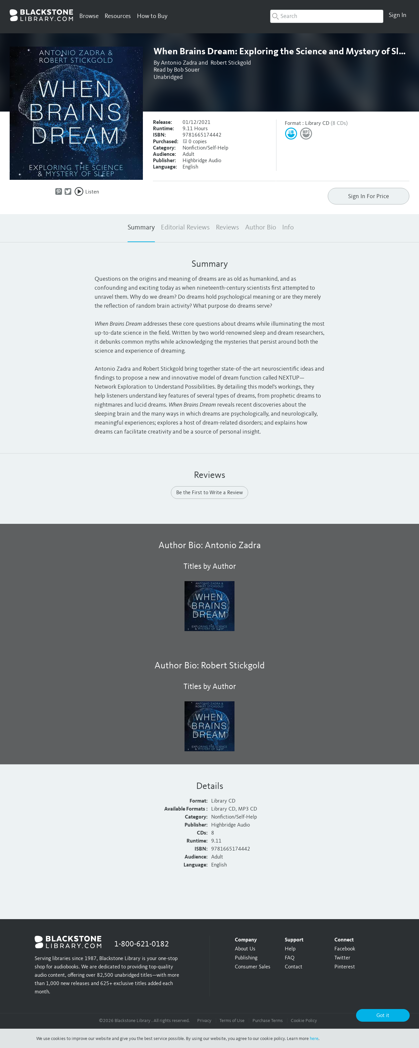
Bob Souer (187, 70)
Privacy (204, 1020)
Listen (92, 192)
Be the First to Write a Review (209, 493)
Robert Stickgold (230, 63)
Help (290, 949)
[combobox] (326, 16)
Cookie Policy (304, 1020)
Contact (293, 967)
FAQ (289, 958)
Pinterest (344, 967)
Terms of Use (231, 1020)
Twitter (342, 958)
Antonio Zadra (179, 63)
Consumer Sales (252, 967)
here (314, 1038)
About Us (245, 949)
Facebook (344, 949)
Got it (382, 1015)
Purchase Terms (267, 1020)
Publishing (246, 958)
